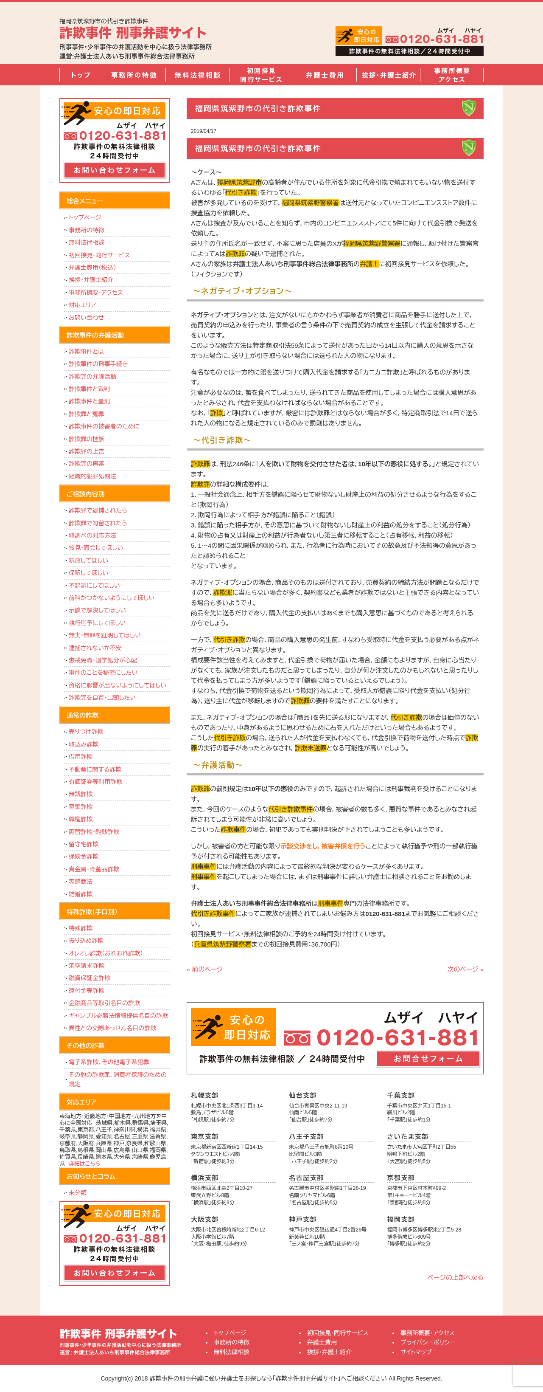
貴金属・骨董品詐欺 (94, 869)
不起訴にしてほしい (94, 585)
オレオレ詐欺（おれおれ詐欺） (106, 953)
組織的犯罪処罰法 (92, 476)
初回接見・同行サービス (261, 74)
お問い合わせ (86, 317)
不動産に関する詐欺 (95, 769)
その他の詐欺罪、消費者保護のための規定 (118, 1079)
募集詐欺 (80, 806)
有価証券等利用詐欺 (95, 781)
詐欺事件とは (86, 351)
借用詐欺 (80, 756)
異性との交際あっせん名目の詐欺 (112, 1028)
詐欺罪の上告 (86, 451)
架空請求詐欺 (86, 965)
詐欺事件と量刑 (89, 401)
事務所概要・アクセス (452, 74)
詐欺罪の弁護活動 (92, 376)
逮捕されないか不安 (95, 648)
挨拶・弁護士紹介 (388, 74)
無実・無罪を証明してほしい (105, 635)
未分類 (78, 1192)
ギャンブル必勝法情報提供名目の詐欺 (118, 1015)
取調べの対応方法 (92, 535)
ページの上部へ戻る (456, 1277)
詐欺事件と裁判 (89, 389)
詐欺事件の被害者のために (104, 426)
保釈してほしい (88, 572)
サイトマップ (416, 1352)
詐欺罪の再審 (86, 463)
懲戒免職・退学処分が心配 (103, 660)
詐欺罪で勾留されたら (98, 523)
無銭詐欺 (80, 794)
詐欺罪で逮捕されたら (98, 510)
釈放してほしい (88, 560)
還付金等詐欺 (86, 990)
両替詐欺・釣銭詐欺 (94, 831)
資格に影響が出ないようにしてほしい (117, 685)
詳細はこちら (85, 1164)
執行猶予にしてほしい (97, 623)
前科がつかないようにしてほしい (111, 598)
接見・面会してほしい (96, 547)
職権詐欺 (80, 819)
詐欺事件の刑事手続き (98, 364)
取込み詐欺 (83, 744)
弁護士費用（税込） (92, 267)
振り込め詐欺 (86, 940)
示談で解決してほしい (97, 610)
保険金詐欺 (83, 856)
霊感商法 (80, 881)
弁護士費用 (324, 74)
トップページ (80, 74)
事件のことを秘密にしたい (103, 672)
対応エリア (82, 305)
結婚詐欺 (80, 894)
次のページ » (465, 969)
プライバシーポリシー (427, 1342)
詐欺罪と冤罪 (86, 414)
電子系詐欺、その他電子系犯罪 (109, 1062)
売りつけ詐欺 (86, 731)
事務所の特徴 (133, 74)
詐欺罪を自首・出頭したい (104, 697)
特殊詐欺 (80, 928)
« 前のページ (205, 969)
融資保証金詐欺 (89, 978)
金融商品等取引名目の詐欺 (104, 1003)
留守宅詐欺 (83, 844)
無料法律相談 (197, 74)
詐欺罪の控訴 (86, 439)
